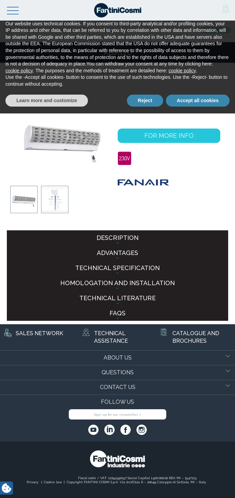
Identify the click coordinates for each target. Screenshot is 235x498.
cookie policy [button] (19, 455)
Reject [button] (145, 484)
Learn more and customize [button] (46, 484)
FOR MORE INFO (169, 135)
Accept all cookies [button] (198, 484)
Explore (216, 30)
